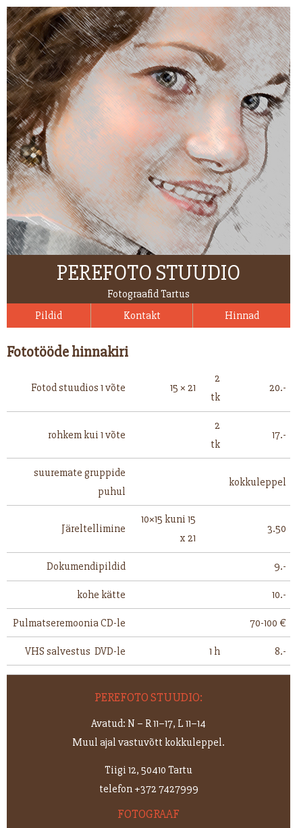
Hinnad (242, 315)
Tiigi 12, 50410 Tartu (148, 770)
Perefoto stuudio (148, 273)
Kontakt (142, 315)
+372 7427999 (166, 789)
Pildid (48, 315)
